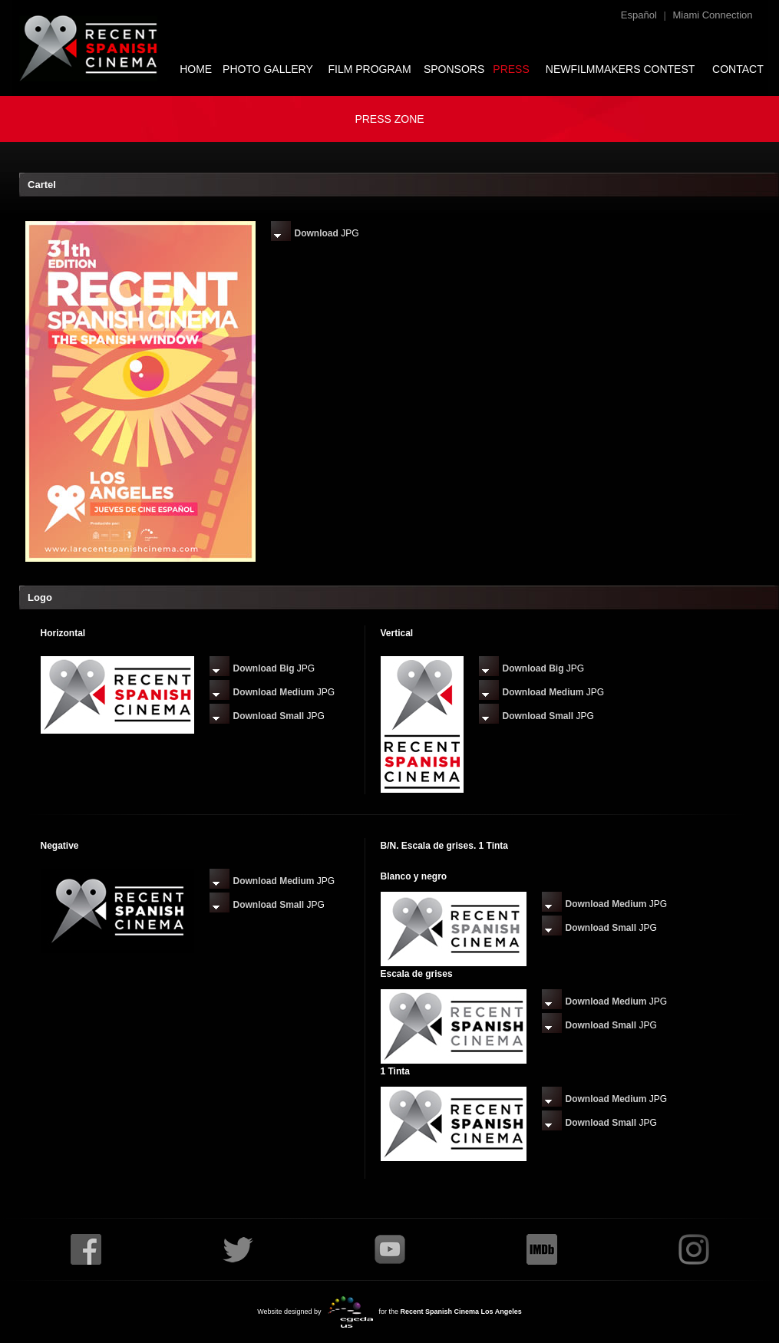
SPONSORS (454, 69)
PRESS (511, 69)
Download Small (269, 716)
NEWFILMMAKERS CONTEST (620, 69)
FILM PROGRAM (369, 69)
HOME (196, 69)
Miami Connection (712, 15)
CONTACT (738, 69)
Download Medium (274, 692)
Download (316, 233)
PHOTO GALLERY (268, 69)
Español (639, 15)
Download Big (264, 668)
